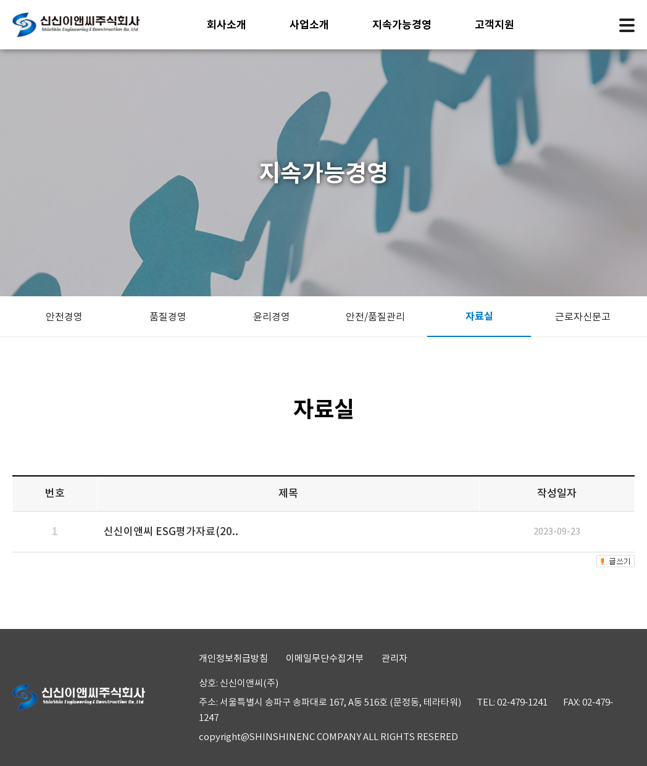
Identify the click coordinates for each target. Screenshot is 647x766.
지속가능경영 (402, 24)
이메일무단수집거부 (325, 658)
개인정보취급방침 (233, 658)
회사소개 (226, 24)
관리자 (394, 658)
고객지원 (494, 24)
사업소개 (309, 24)
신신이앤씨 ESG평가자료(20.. (171, 531)
